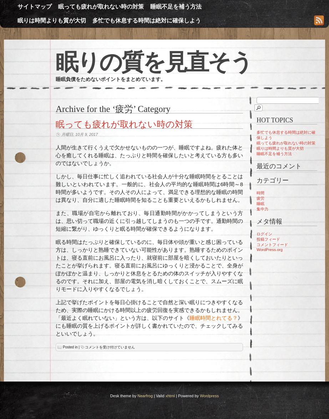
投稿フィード (268, 239)
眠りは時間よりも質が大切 (51, 20)
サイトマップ (34, 7)
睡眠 (260, 203)
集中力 (262, 209)
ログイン (264, 234)
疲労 (260, 198)
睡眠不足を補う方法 (176, 7)
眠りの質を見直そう (154, 62)
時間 (260, 193)
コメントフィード (272, 244)
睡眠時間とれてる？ (213, 318)
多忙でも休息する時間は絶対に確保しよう (146, 20)
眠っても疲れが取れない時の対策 (101, 7)
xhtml (170, 396)
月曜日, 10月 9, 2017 (79, 134)
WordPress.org (270, 249)
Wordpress (209, 396)
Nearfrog (145, 396)
